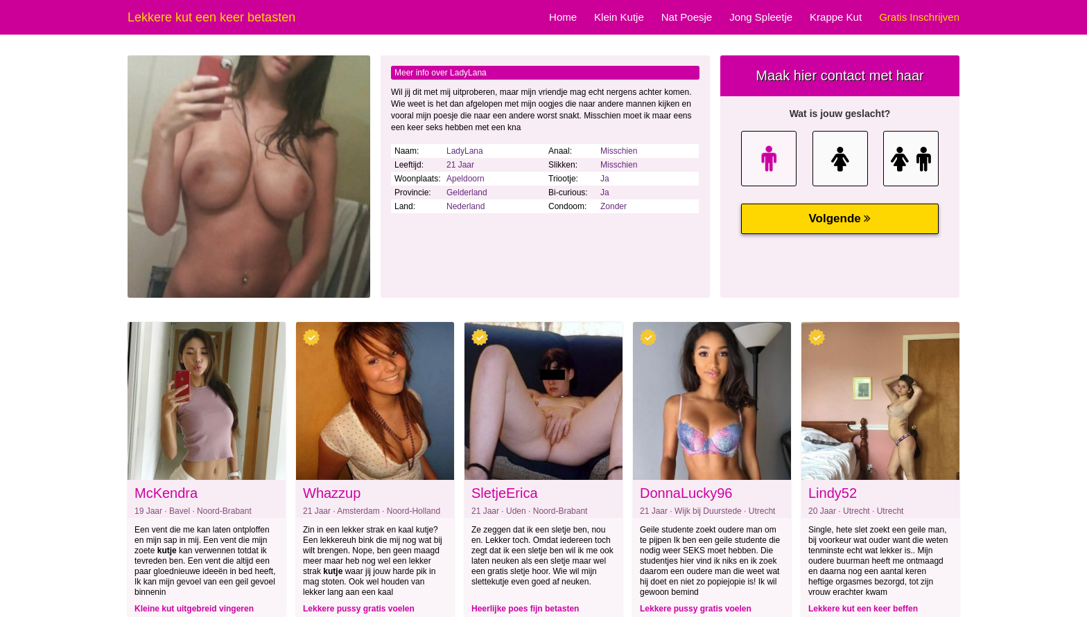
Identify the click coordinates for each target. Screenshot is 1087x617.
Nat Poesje (686, 17)
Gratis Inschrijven (919, 17)
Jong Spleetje (760, 17)
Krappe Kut (836, 17)
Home (563, 17)
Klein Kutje (619, 17)
